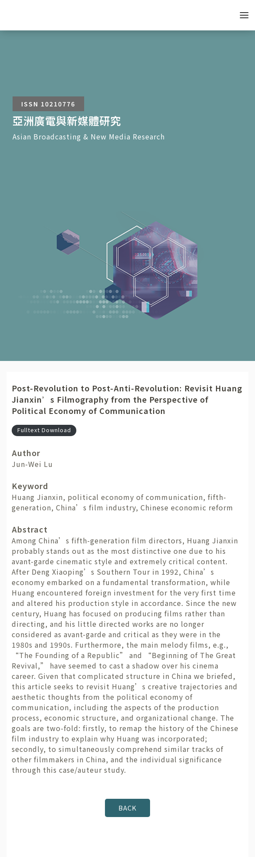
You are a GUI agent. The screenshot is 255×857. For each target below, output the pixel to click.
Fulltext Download (44, 430)
